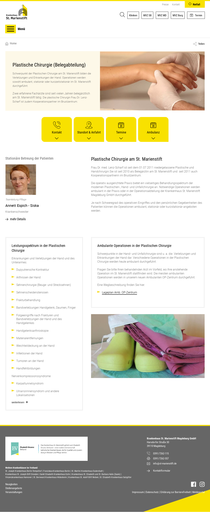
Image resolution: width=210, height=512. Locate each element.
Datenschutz (152, 492)
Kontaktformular (161, 470)
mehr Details (18, 219)
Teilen (201, 43)
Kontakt (176, 4)
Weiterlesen (18, 402)
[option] (44, 193)
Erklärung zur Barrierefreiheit (175, 492)
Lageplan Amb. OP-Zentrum (119, 292)
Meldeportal (198, 492)
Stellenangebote (13, 488)
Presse (165, 4)
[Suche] (122, 15)
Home (13, 43)
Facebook (193, 484)
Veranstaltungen (13, 492)
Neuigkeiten (11, 484)
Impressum (138, 492)
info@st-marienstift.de (165, 463)
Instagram (202, 484)
